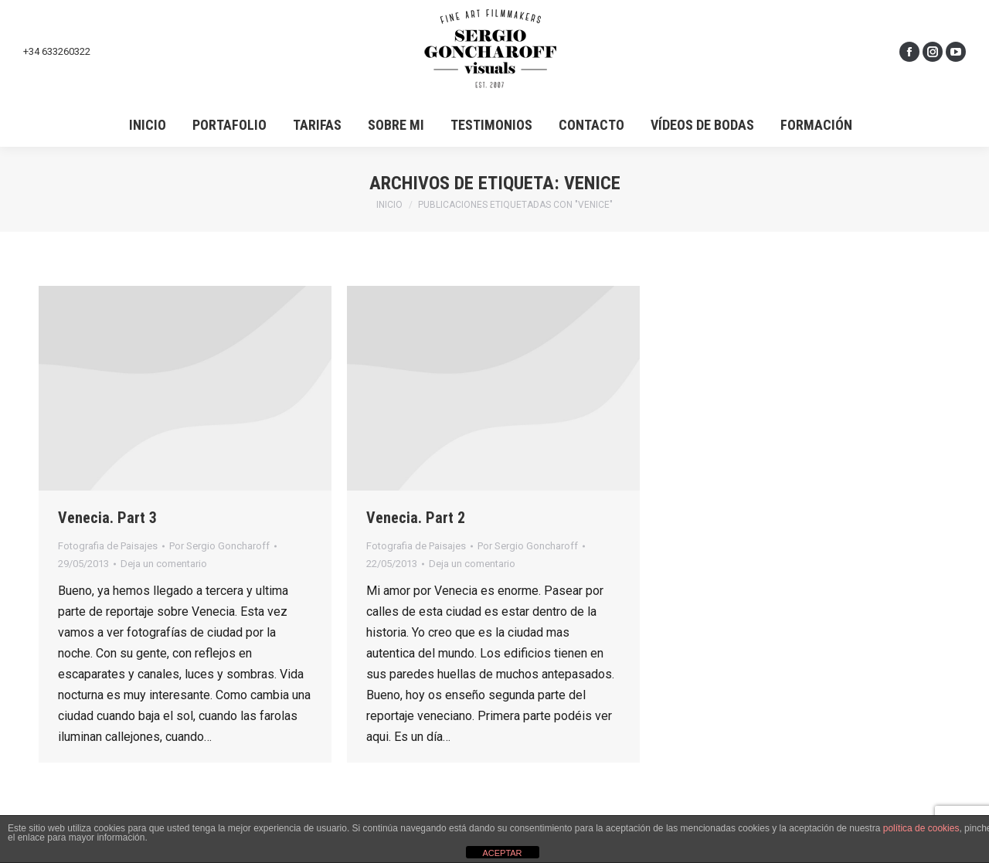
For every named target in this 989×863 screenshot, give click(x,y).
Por (219, 546)
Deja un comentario (164, 563)
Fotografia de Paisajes (108, 546)
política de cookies (921, 828)
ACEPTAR (502, 853)
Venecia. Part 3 (107, 517)
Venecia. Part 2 (415, 517)
